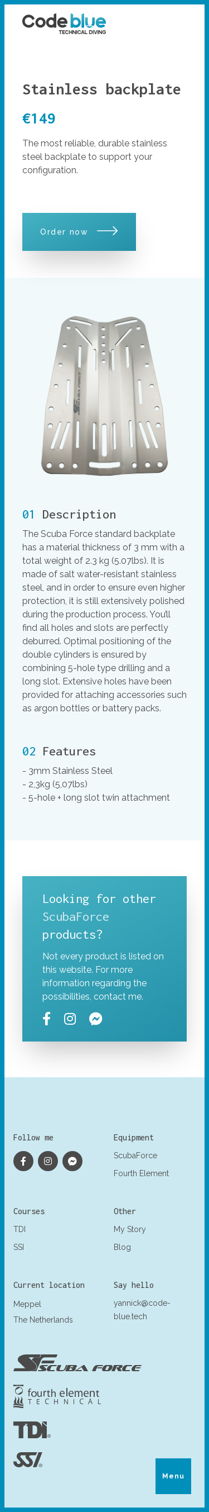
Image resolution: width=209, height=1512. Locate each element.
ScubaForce (75, 916)
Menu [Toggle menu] (173, 1476)
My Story (130, 1229)
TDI (19, 1229)
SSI (18, 1247)
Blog (122, 1247)
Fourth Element (141, 1173)
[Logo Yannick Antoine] (64, 23)
